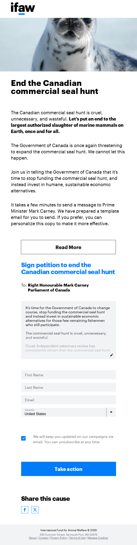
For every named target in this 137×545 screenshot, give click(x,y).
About (33, 537)
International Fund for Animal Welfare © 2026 (69, 530)
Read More (68, 247)
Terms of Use (77, 537)
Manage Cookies (98, 537)
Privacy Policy (58, 537)
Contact (43, 537)
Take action (68, 469)
